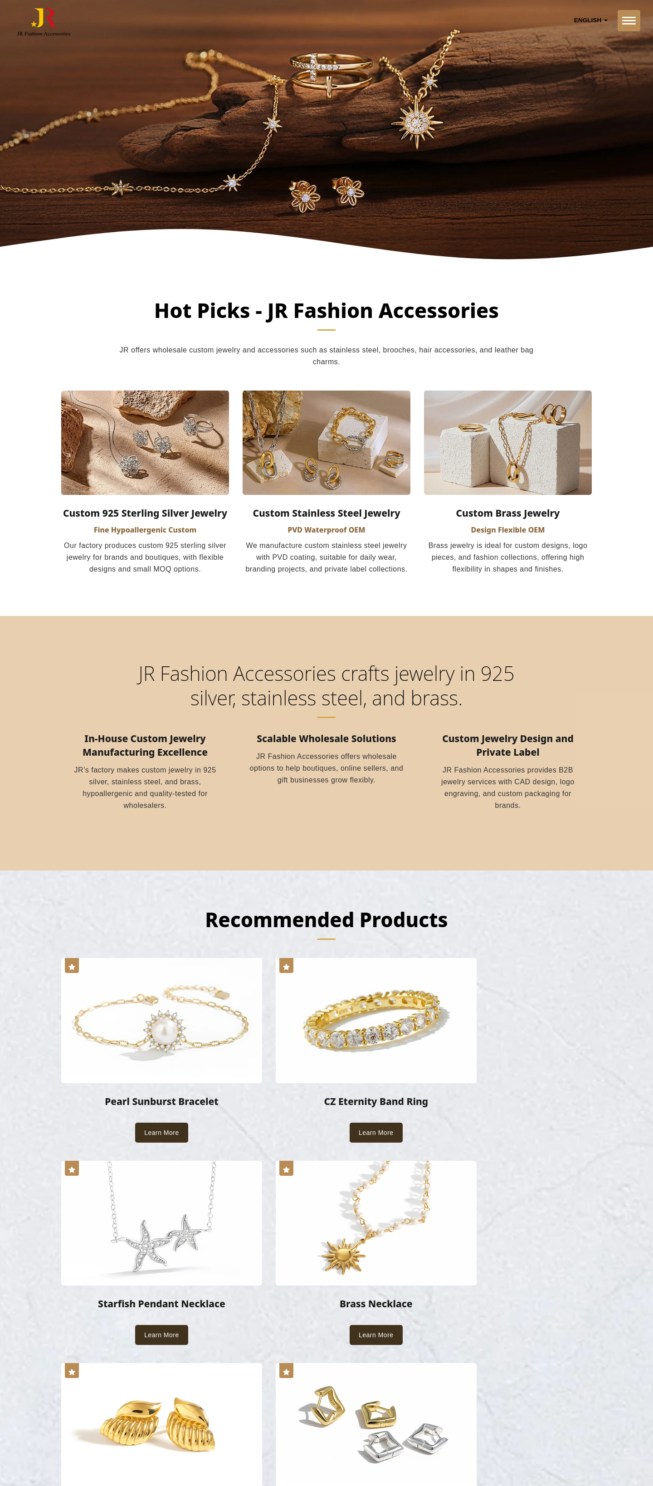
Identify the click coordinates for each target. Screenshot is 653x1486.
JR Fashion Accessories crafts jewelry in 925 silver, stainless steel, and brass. (326, 686)
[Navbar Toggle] (629, 20)
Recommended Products (326, 920)
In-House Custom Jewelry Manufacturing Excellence (145, 746)
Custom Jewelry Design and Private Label (508, 746)
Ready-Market (148, 1457)
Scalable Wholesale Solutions (326, 739)
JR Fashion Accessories (153, 1446)
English (591, 20)
